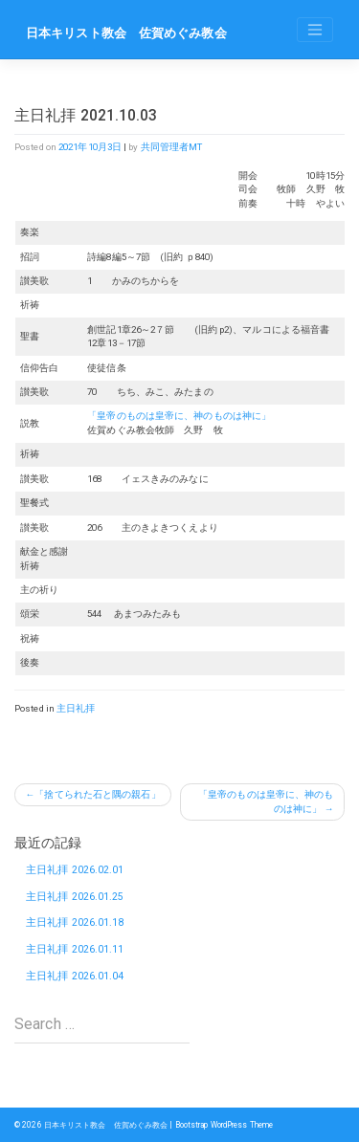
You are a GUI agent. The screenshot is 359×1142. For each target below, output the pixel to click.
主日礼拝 (75, 708)
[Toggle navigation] (315, 29)
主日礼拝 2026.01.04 (75, 976)
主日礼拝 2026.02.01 (75, 870)
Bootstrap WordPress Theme (224, 1125)
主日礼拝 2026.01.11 (75, 949)
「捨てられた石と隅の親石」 (97, 794)
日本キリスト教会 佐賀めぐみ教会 (126, 33)
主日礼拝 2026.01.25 (75, 896)
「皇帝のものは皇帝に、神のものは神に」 (179, 415)
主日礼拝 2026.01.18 (75, 922)
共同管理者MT (172, 147)
